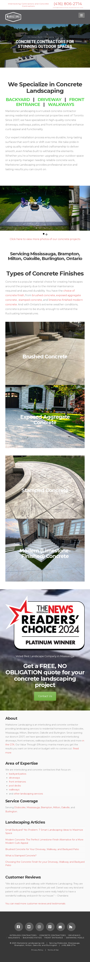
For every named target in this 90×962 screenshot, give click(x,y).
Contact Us (45, 696)
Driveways (74, 935)
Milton (14, 258)
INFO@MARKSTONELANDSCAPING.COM (68, 7)
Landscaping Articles (25, 822)
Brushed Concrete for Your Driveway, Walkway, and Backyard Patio (42, 849)
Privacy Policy (37, 950)
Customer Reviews (23, 877)
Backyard (18, 99)
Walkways (61, 104)
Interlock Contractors (23, 935)
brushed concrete (43, 295)
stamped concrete (30, 299)
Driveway (49, 99)
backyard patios (17, 773)
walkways (14, 789)
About (11, 718)
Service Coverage (21, 801)
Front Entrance (53, 938)
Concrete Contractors (52, 935)
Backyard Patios (32, 938)
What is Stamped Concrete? (21, 855)
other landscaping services (28, 793)
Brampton (68, 253)
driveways (14, 777)
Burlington (53, 258)
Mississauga (42, 253)
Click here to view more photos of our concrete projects (45, 239)
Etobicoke (20, 807)
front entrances (17, 781)
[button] (81, 15)
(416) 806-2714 (68, 3)
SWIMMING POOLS (75, 938)
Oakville (31, 258)
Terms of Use (53, 950)
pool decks (15, 785)
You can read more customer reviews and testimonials (35, 903)
